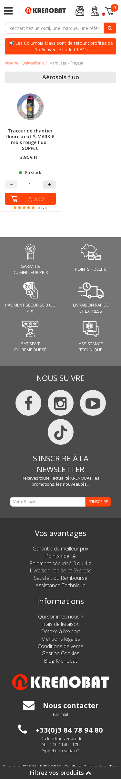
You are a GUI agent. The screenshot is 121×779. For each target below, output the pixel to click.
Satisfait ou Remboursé (60, 577)
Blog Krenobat (60, 660)
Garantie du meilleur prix (60, 548)
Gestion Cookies (60, 653)
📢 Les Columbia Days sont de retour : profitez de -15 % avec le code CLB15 (60, 46)
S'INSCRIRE (98, 501)
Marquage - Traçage (66, 63)
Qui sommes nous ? (60, 616)
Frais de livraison (60, 624)
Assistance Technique (60, 585)
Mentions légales (60, 638)
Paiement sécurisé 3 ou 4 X (60, 563)
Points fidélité (60, 556)
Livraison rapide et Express (61, 570)
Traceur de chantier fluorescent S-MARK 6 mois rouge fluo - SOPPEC (30, 139)
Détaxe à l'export (60, 631)
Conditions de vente (60, 646)
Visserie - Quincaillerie (24, 63)
